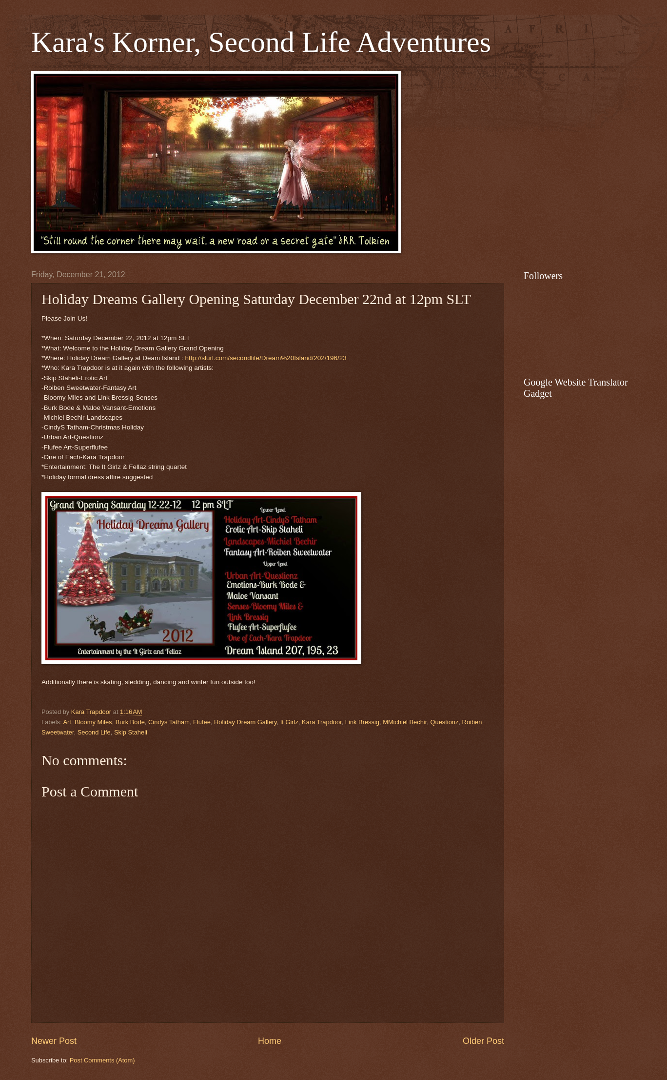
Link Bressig (362, 722)
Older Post (483, 1041)
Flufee (202, 722)
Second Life (94, 732)
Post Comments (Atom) (102, 1060)
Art (67, 722)
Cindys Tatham (169, 722)
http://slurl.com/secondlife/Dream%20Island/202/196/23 (265, 358)
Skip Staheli (130, 732)
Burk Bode (130, 722)
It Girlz (289, 722)
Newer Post (54, 1041)
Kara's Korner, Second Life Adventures (261, 42)
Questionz (444, 722)
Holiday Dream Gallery (245, 722)
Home (269, 1041)
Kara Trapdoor (322, 722)
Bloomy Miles (93, 722)
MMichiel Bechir (405, 722)
